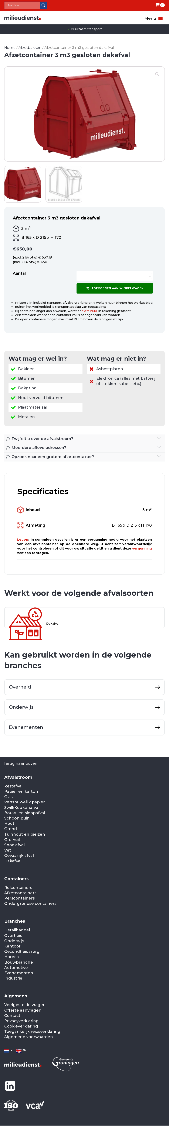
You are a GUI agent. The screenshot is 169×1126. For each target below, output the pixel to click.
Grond (10, 829)
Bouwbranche (18, 962)
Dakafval (12, 861)
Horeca (11, 956)
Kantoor (12, 946)
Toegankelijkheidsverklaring (32, 1031)
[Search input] (23, 5)
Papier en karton (21, 791)
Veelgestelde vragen (25, 1004)
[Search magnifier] (43, 5)
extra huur (89, 311)
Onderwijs (14, 941)
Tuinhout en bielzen (24, 834)
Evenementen (18, 973)
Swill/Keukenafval (21, 807)
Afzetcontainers (20, 893)
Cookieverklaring (21, 1026)
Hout (9, 823)
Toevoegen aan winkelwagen (115, 288)
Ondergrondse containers (30, 903)
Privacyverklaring (21, 1021)
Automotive (16, 967)
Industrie (13, 978)
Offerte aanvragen (22, 1010)
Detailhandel (17, 930)
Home (10, 47)
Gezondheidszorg (22, 951)
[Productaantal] (115, 276)
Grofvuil (12, 839)
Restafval (13, 786)
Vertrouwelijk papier (24, 802)
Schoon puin (17, 818)
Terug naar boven (20, 763)
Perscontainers (19, 898)
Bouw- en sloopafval (24, 813)
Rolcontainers (18, 887)
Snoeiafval (14, 845)
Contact (12, 1015)
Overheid (13, 935)
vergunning (142, 548)
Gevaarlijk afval (19, 855)
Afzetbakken (29, 47)
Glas (8, 796)
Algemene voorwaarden (28, 1037)
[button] (157, 74)
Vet (7, 850)
